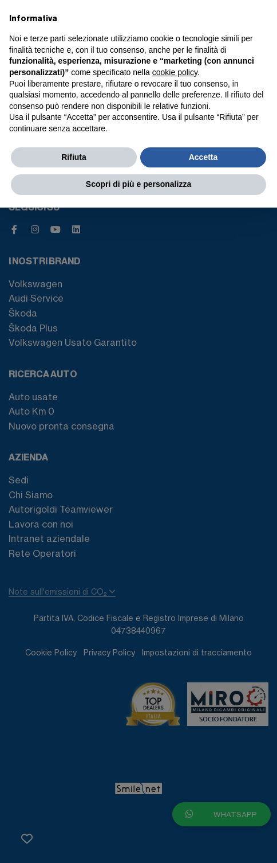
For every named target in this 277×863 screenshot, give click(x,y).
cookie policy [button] (174, 72)
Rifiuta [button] (73, 157)
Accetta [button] (203, 157)
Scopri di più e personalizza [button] (138, 184)
